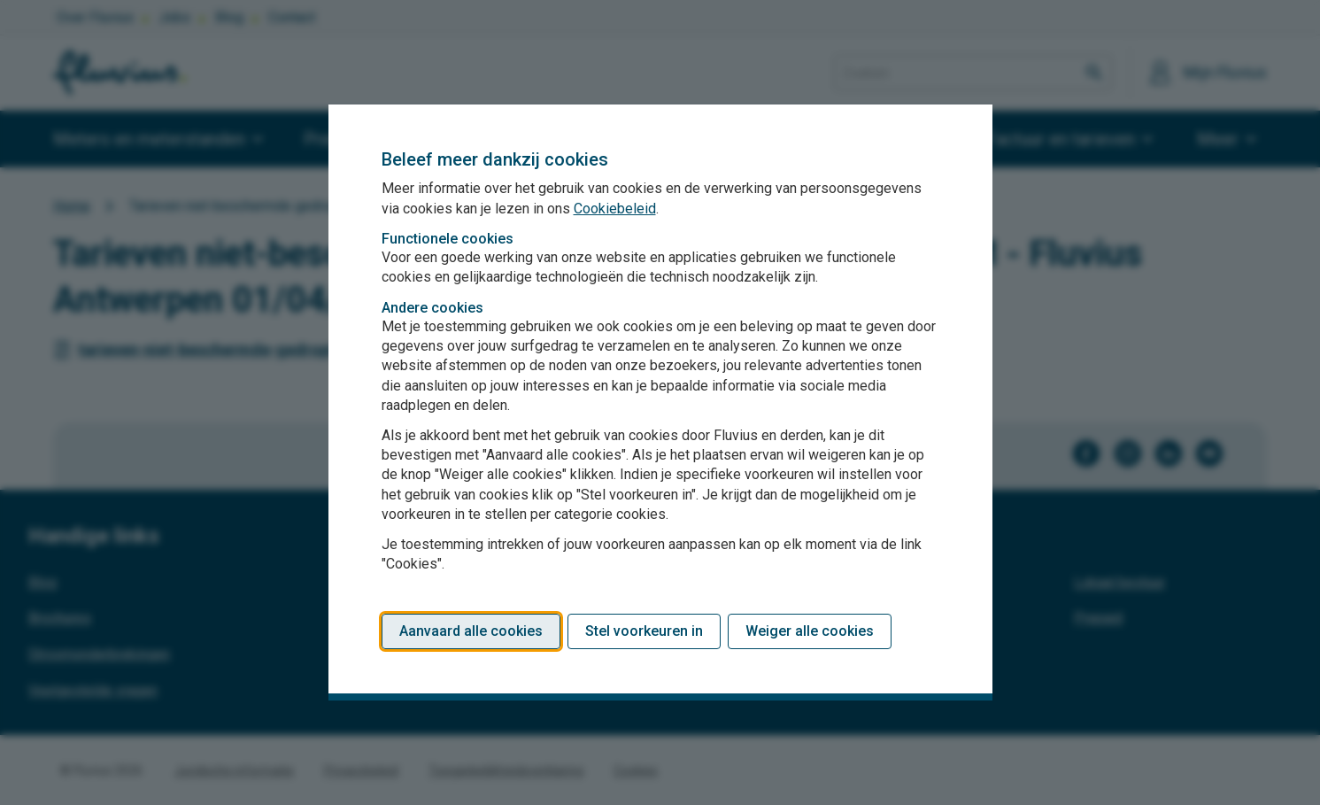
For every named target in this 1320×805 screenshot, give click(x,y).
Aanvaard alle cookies (471, 631)
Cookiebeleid (615, 208)
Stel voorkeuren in (644, 631)
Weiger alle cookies (809, 631)
